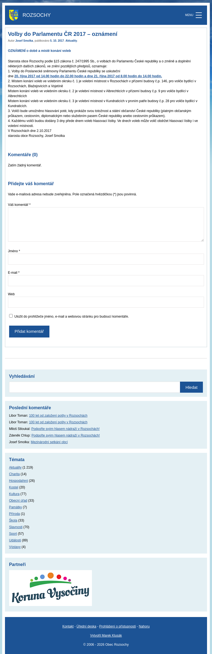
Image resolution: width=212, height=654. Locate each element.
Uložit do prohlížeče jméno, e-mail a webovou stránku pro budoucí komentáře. (71, 316)
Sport (13, 534)
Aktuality (71, 40)
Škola (13, 520)
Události (15, 540)
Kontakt (68, 626)
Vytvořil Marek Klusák (106, 635)
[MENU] (198, 15)
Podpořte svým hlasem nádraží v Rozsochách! (65, 429)
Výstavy (15, 547)
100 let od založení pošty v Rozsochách (58, 416)
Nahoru (144, 626)
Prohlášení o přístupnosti (117, 626)
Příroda (14, 514)
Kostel (13, 487)
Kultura (14, 494)
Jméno (14, 251)
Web (11, 294)
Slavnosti (16, 527)
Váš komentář (19, 205)
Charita (14, 474)
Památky (15, 507)
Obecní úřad (18, 501)
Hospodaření (18, 481)
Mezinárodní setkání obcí (49, 442)
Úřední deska (86, 626)
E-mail (14, 273)
